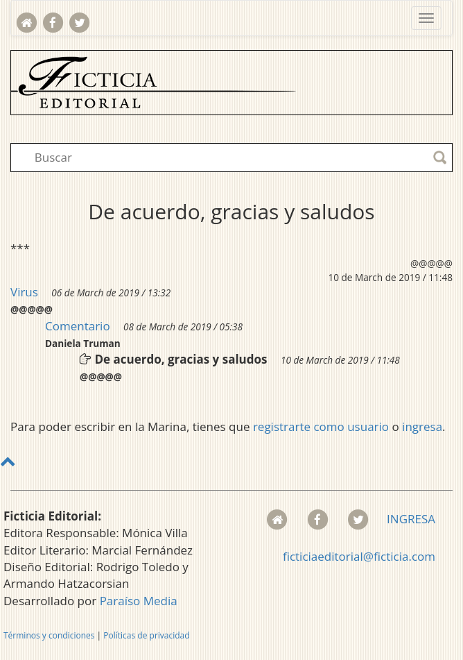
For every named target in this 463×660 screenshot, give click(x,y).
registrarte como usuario (321, 426)
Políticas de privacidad (146, 635)
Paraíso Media (138, 601)
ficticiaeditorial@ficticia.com (359, 556)
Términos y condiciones (48, 635)
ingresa (422, 426)
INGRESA (411, 519)
